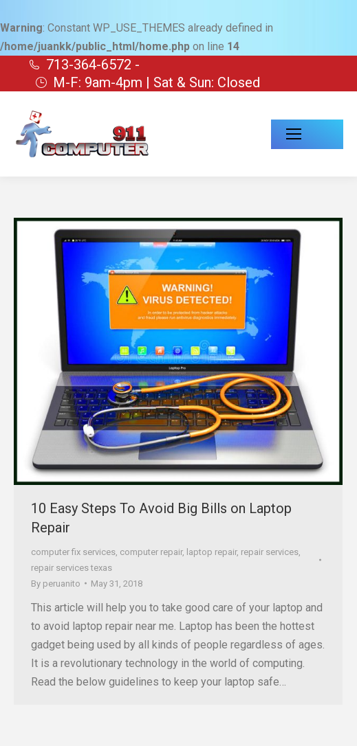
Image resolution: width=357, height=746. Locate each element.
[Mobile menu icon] (307, 134)
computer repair (151, 552)
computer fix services (73, 552)
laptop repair (211, 552)
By (55, 583)
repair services (270, 552)
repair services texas (71, 568)
